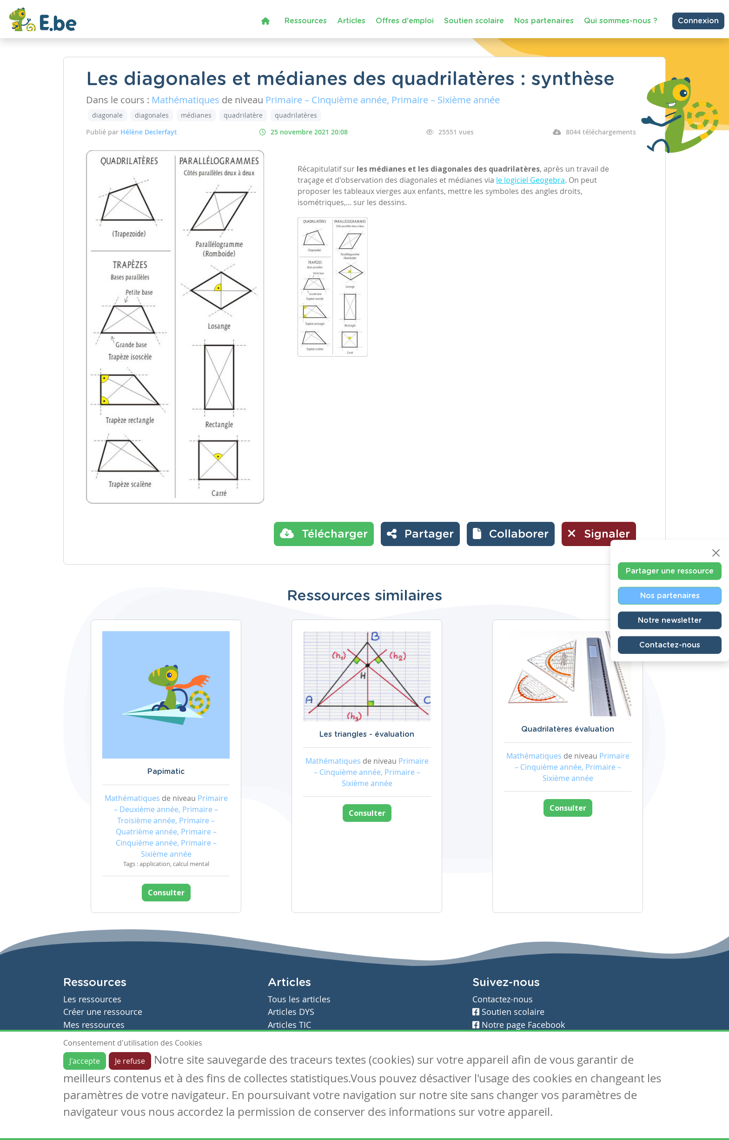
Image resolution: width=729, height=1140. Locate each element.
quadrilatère (243, 115)
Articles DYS (291, 1012)
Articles (351, 21)
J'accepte (84, 1061)
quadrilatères (296, 115)
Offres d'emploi (405, 21)
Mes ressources (94, 1025)
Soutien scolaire (474, 21)
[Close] (716, 552)
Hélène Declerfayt (148, 131)
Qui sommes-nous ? (620, 21)
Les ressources (92, 999)
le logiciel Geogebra (530, 180)
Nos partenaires (544, 21)
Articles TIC (289, 1025)
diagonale (107, 115)
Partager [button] (420, 533)
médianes (196, 115)
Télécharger (324, 533)
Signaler (599, 533)
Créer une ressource (102, 1012)
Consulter (166, 892)
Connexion (698, 21)
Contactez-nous (669, 644)
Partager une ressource (670, 570)
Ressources (306, 21)
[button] (511, 534)
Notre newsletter (670, 620)
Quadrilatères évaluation (567, 729)
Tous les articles (299, 999)
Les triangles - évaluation (366, 734)
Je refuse (130, 1061)
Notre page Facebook (518, 1025)
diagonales (152, 115)
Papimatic (166, 771)
